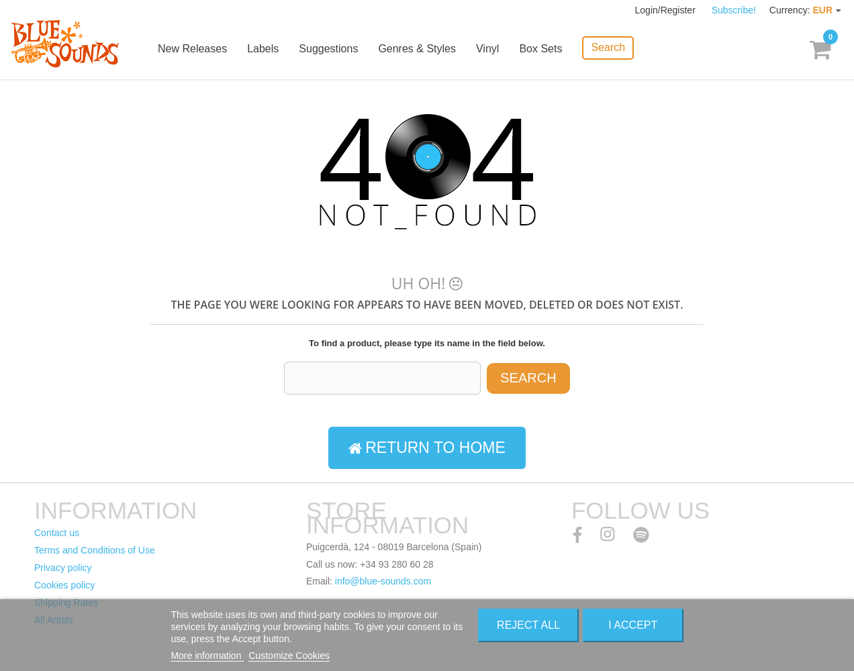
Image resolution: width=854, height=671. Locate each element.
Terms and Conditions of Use (94, 550)
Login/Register (666, 10)
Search (608, 47)
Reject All (528, 625)
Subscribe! (734, 10)
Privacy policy (63, 567)
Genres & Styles (417, 48)
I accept (632, 625)
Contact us (56, 532)
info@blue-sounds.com (383, 581)
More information (207, 655)
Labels (263, 48)
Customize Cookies (289, 655)
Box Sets (540, 48)
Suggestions (328, 48)
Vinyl (487, 48)
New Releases (192, 48)
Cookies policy (64, 585)
